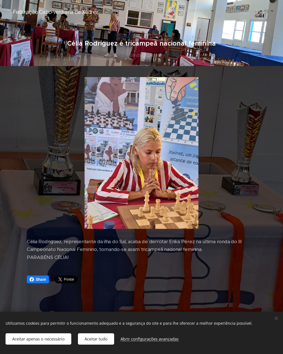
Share (38, 279)
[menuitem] (202, 11)
